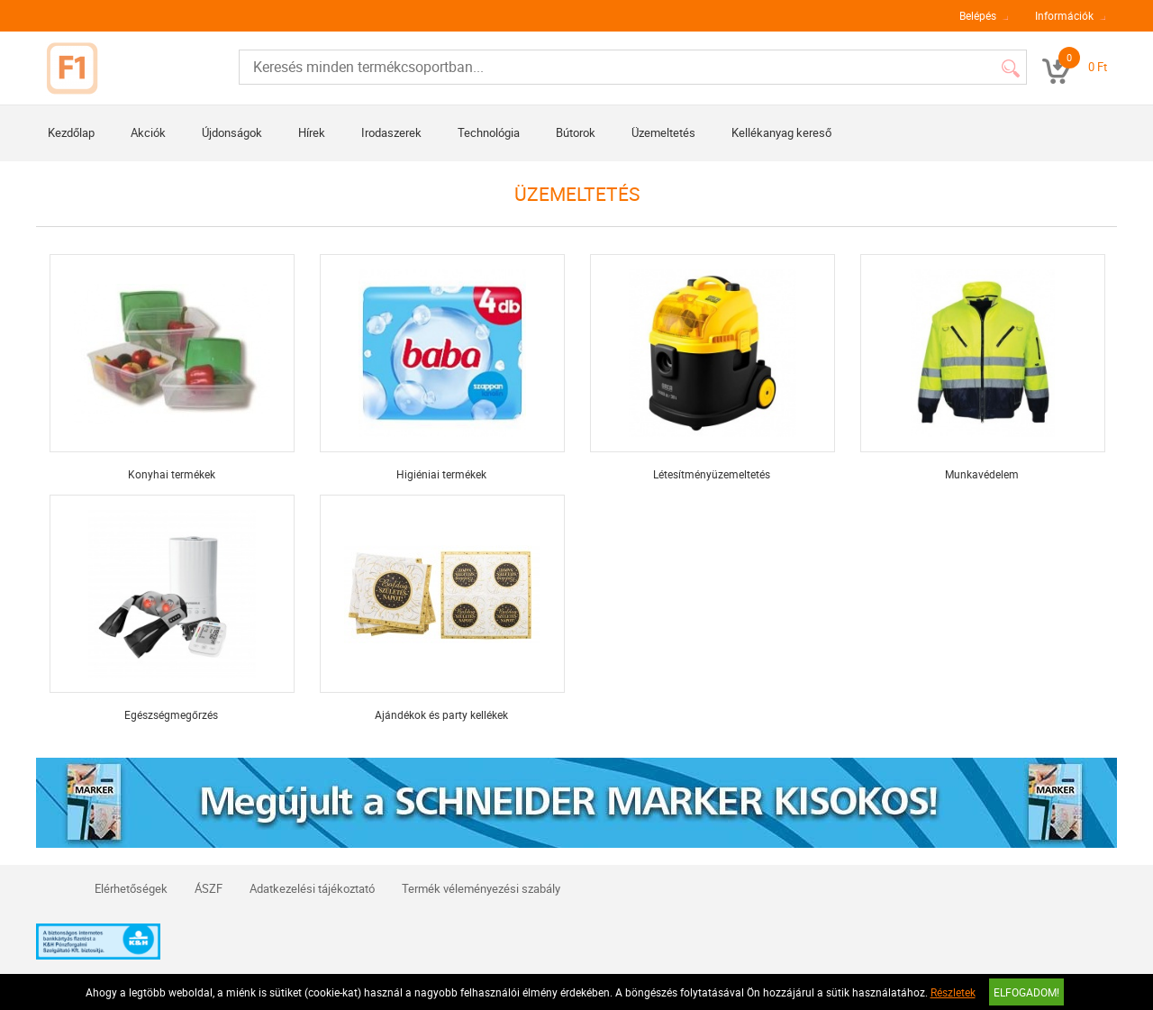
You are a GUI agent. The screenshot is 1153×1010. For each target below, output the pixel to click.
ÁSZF (208, 888)
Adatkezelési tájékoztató (312, 888)
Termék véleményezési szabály (481, 888)
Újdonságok (232, 132)
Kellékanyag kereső (781, 132)
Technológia (489, 132)
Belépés (977, 15)
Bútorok (575, 132)
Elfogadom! (1026, 992)
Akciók (148, 132)
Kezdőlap (71, 132)
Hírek (311, 132)
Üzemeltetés (663, 132)
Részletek (953, 992)
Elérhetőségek (131, 888)
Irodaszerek (391, 132)
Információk (1064, 15)
